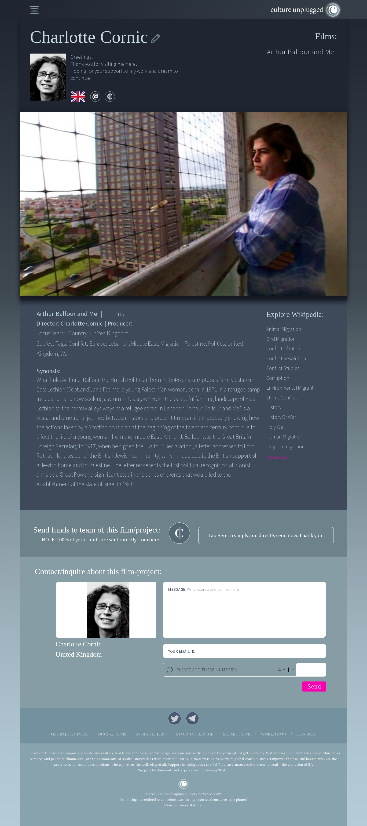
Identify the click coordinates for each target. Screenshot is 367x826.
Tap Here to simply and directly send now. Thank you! (266, 535)
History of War (281, 417)
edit (155, 38)
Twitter (174, 718)
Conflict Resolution (286, 358)
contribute (110, 96)
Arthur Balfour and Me (300, 52)
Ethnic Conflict (281, 398)
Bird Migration (281, 339)
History (273, 407)
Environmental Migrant (290, 388)
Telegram (192, 718)
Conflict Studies (282, 368)
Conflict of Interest (285, 348)
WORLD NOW (274, 734)
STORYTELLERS (151, 734)
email (95, 96)
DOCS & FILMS (112, 734)
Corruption (277, 378)
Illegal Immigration (285, 446)
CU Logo (183, 784)
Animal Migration (283, 329)
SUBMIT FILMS (237, 734)
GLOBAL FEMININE (70, 734)
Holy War (275, 427)
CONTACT (306, 734)
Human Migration (284, 437)
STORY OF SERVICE (194, 734)
